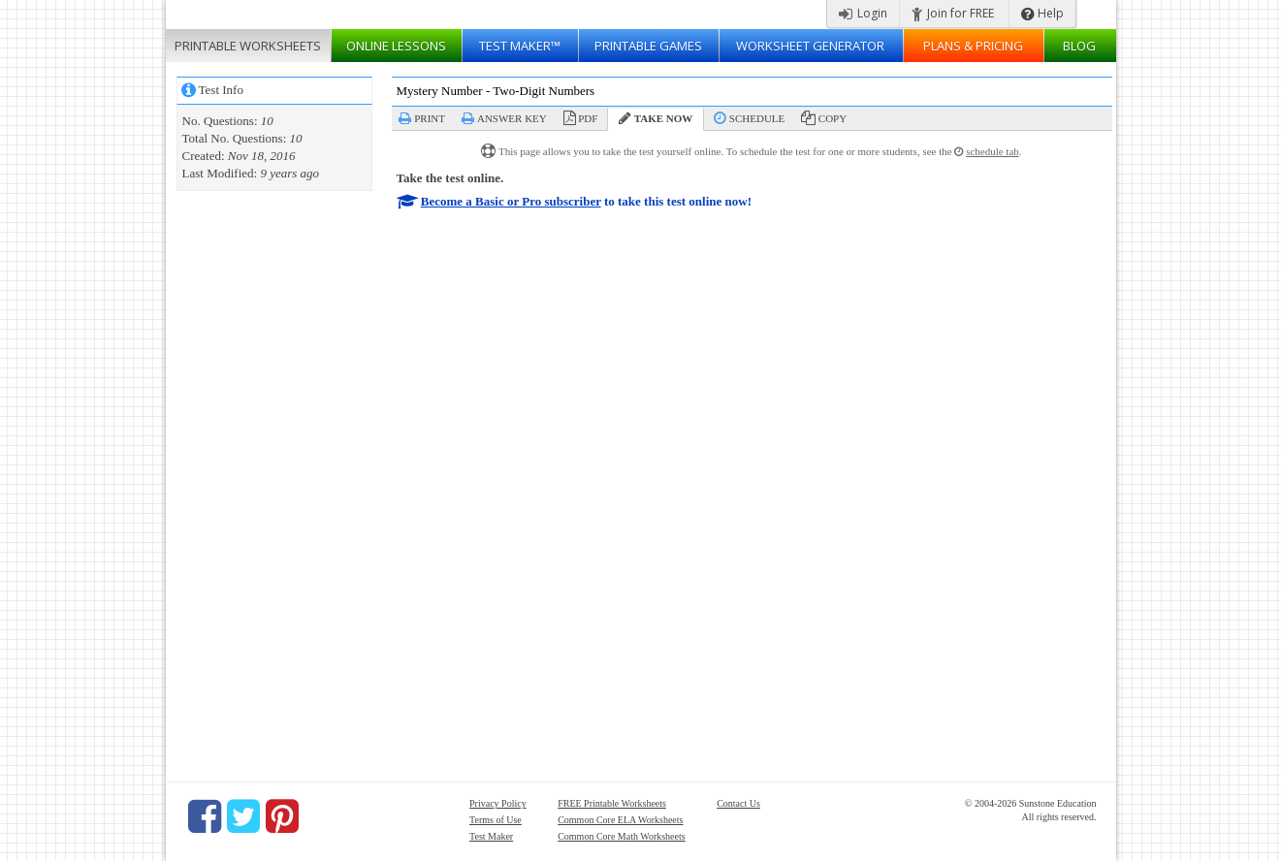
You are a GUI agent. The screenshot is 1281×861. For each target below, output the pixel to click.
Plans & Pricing (973, 45)
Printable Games (648, 45)
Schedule (757, 118)
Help (1042, 13)
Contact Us (738, 803)
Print (429, 118)
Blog (1079, 45)
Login (863, 13)
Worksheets (248, 45)
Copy (832, 118)
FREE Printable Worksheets (612, 803)
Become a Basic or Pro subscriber (511, 201)
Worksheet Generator (810, 45)
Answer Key (512, 118)
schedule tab (992, 151)
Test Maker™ (519, 45)
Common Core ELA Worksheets (620, 819)
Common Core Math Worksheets (622, 836)
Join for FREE (953, 13)
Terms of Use (495, 819)
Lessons (396, 45)
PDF (587, 118)
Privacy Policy (498, 803)
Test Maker (491, 836)
